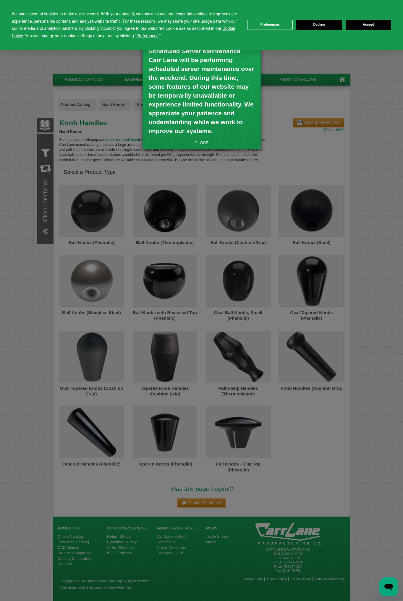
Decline (319, 24)
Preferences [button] (147, 35)
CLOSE (201, 142)
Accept (368, 24)
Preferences (270, 24)
